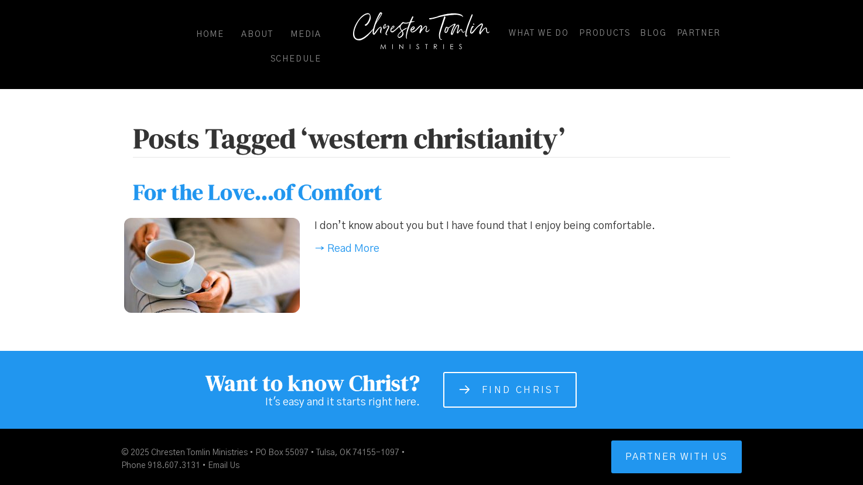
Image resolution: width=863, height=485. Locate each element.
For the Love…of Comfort (257, 192)
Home (210, 34)
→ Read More (346, 249)
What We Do (539, 33)
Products (604, 33)
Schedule (295, 59)
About (257, 34)
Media (305, 34)
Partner (699, 33)
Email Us (223, 466)
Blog (653, 33)
